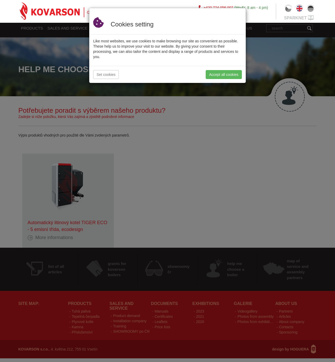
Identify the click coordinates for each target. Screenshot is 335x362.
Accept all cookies (223, 74)
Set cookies (106, 74)
